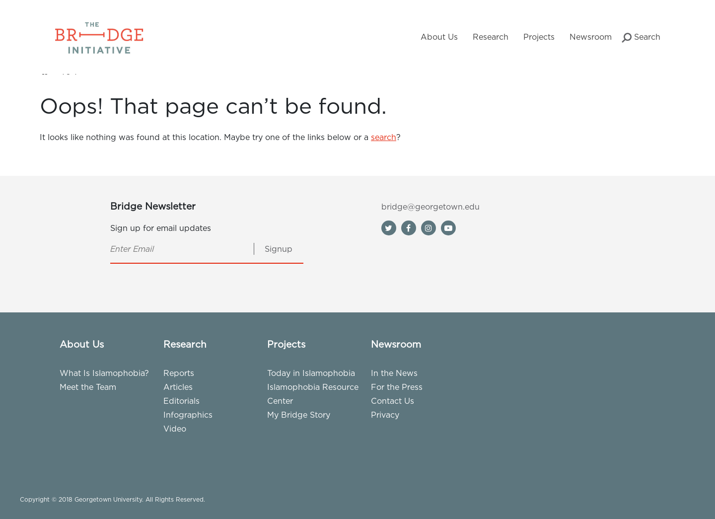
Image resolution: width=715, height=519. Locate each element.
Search (641, 37)
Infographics (188, 414)
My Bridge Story (298, 414)
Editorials (181, 400)
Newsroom (591, 36)
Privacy (385, 414)
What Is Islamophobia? (104, 373)
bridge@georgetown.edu (430, 206)
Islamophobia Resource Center (312, 393)
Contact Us (392, 400)
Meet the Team (88, 386)
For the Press (397, 386)
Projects (539, 36)
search (383, 137)
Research (490, 36)
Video (174, 428)
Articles (178, 386)
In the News (394, 373)
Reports (178, 373)
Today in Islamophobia (311, 373)
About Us (439, 36)
